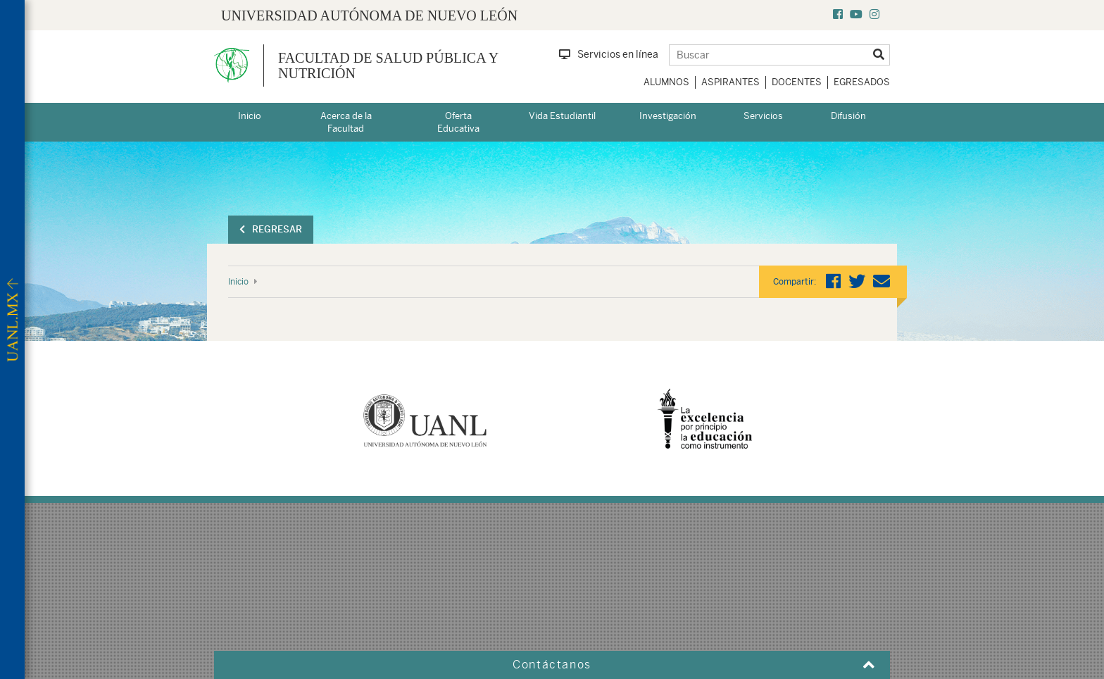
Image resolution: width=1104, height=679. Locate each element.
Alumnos (666, 82)
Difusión (848, 116)
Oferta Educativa (458, 123)
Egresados (862, 82)
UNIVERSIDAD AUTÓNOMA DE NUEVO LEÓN (369, 15)
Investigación (667, 116)
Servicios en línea (608, 54)
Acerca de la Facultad (346, 123)
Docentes (797, 82)
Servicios (763, 116)
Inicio (249, 116)
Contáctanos (552, 664)
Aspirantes (730, 82)
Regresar (270, 229)
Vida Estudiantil (562, 116)
